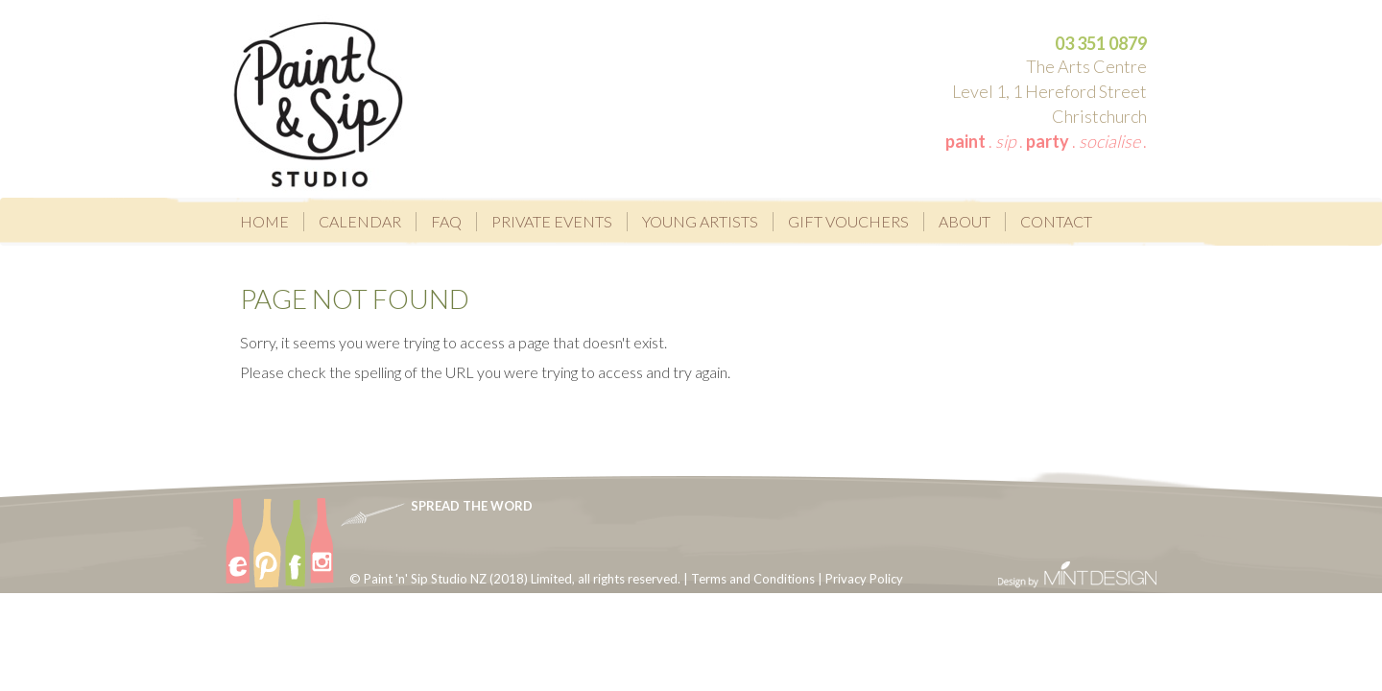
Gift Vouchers (848, 221)
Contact (1056, 221)
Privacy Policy (864, 578)
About (964, 221)
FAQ (446, 221)
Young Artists (700, 221)
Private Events (551, 221)
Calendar (360, 221)
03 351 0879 (1101, 43)
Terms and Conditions (753, 578)
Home (264, 221)
